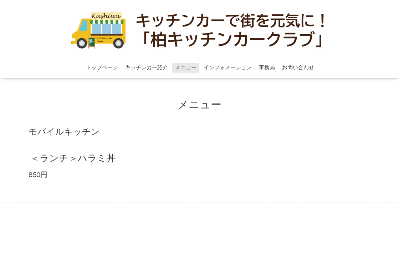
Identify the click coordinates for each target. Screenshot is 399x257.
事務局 (267, 67)
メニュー (185, 67)
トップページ (102, 67)
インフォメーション (228, 67)
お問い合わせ (298, 67)
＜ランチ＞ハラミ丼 (73, 158)
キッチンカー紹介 (146, 67)
